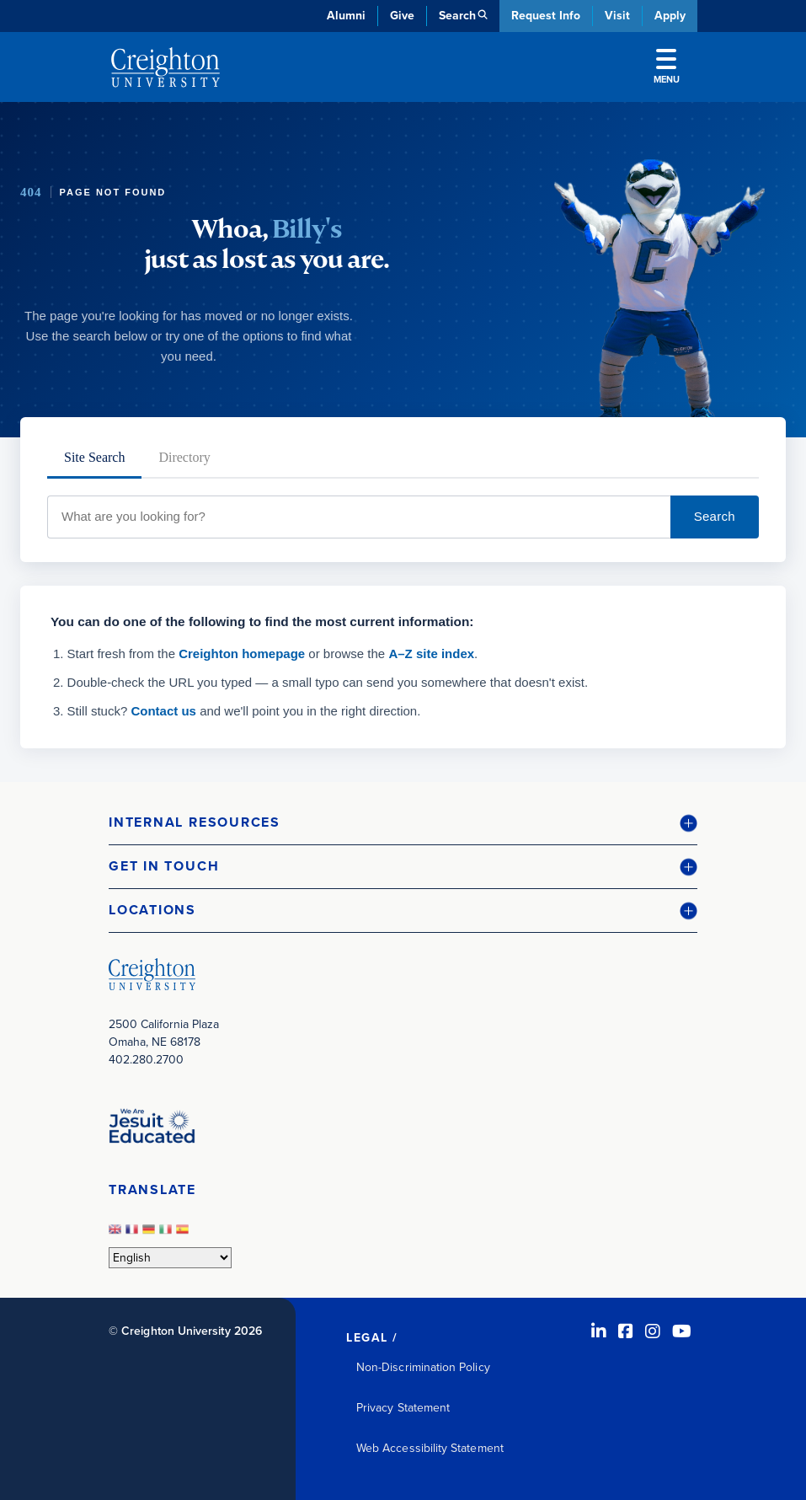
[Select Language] (170, 1257)
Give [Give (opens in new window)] (402, 15)
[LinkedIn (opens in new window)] (598, 1331)
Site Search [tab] (94, 457)
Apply (670, 15)
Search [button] (457, 15)
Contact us (163, 711)
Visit (617, 15)
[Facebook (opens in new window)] (625, 1331)
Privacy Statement (403, 1408)
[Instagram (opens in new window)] (652, 1331)
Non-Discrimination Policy (423, 1367)
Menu (667, 67)
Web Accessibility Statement (430, 1448)
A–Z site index (431, 653)
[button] (403, 822)
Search (714, 516)
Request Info (545, 15)
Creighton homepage (242, 653)
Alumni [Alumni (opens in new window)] (346, 15)
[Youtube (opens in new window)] (681, 1331)
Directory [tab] (184, 457)
